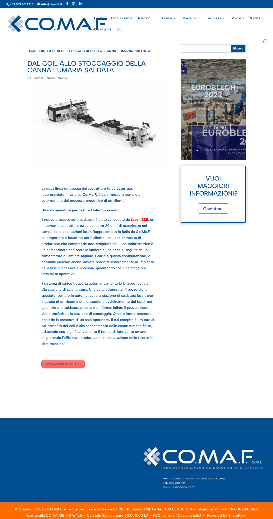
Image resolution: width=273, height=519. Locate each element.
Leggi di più (213, 131)
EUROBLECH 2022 (213, 94)
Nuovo (144, 18)
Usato (167, 18)
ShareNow (237, 515)
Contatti (103, 29)
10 (229, 150)
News (255, 18)
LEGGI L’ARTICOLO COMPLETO (63, 364)
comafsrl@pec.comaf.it (181, 515)
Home (100, 18)
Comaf (37, 78)
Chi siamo (121, 18)
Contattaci (213, 208)
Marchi (189, 18)
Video (238, 18)
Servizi (214, 18)
